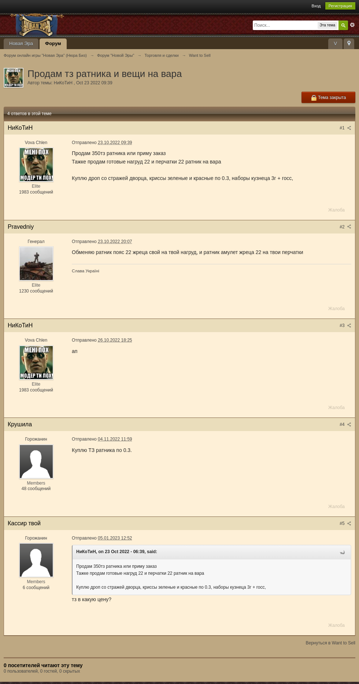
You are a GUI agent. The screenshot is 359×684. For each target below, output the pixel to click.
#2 (345, 226)
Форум (53, 43)
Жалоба (336, 210)
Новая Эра (21, 43)
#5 (345, 523)
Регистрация (340, 6)
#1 (345, 127)
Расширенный (352, 25)
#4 (345, 424)
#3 (345, 325)
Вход (316, 6)
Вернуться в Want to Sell (330, 643)
